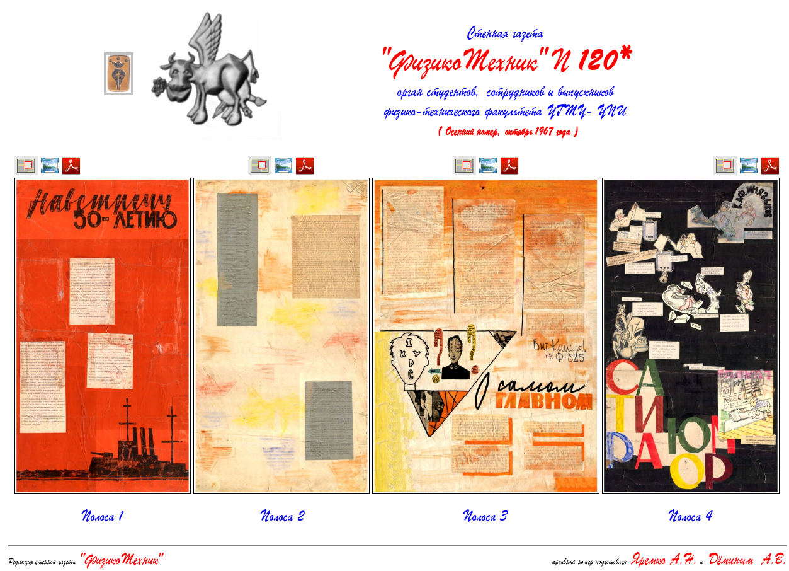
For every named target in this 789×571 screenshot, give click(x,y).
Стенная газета (505, 53)
